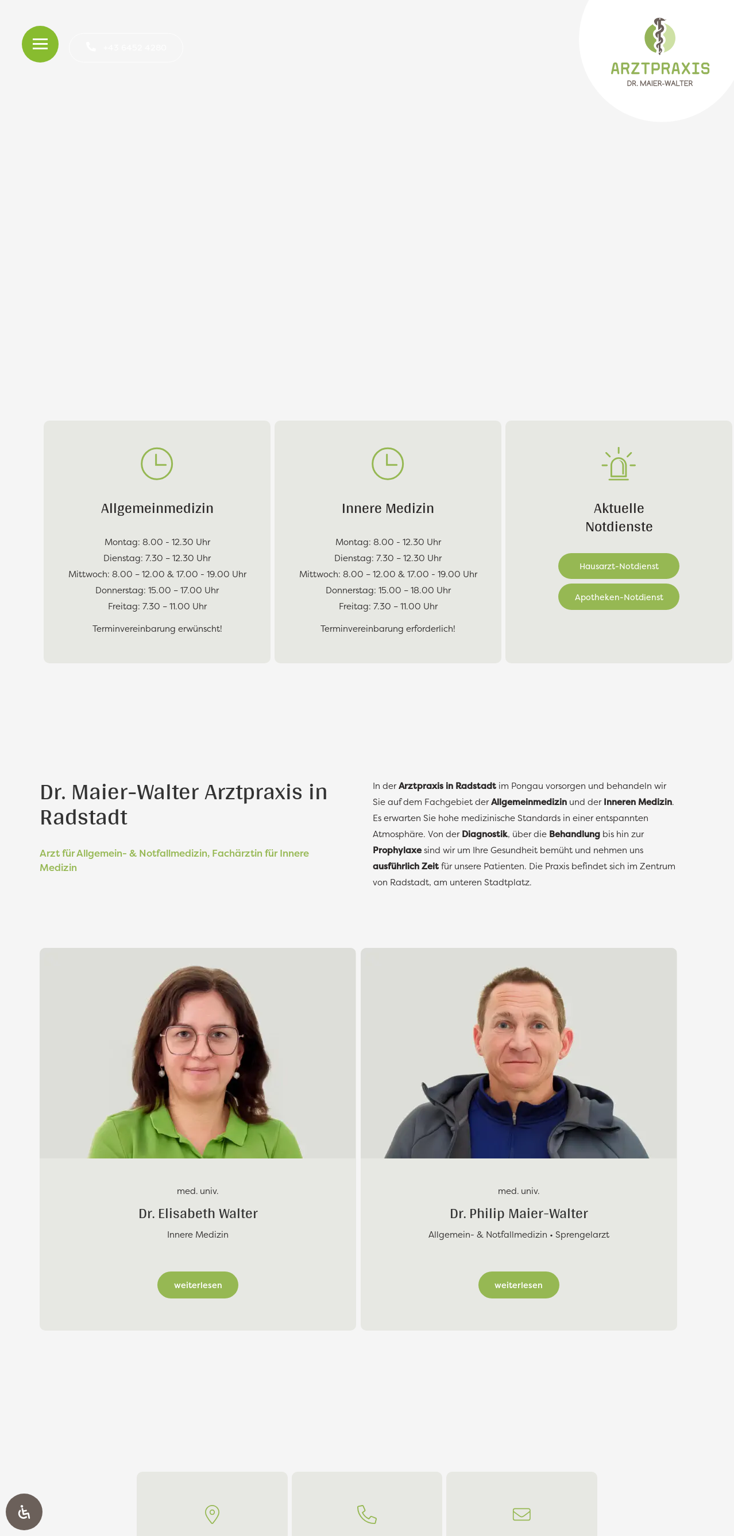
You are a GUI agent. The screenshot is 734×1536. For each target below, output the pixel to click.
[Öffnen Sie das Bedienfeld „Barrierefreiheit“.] (24, 1512)
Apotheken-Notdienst (619, 597)
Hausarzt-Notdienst (619, 566)
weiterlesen (198, 1285)
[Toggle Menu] (40, 44)
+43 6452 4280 (135, 47)
